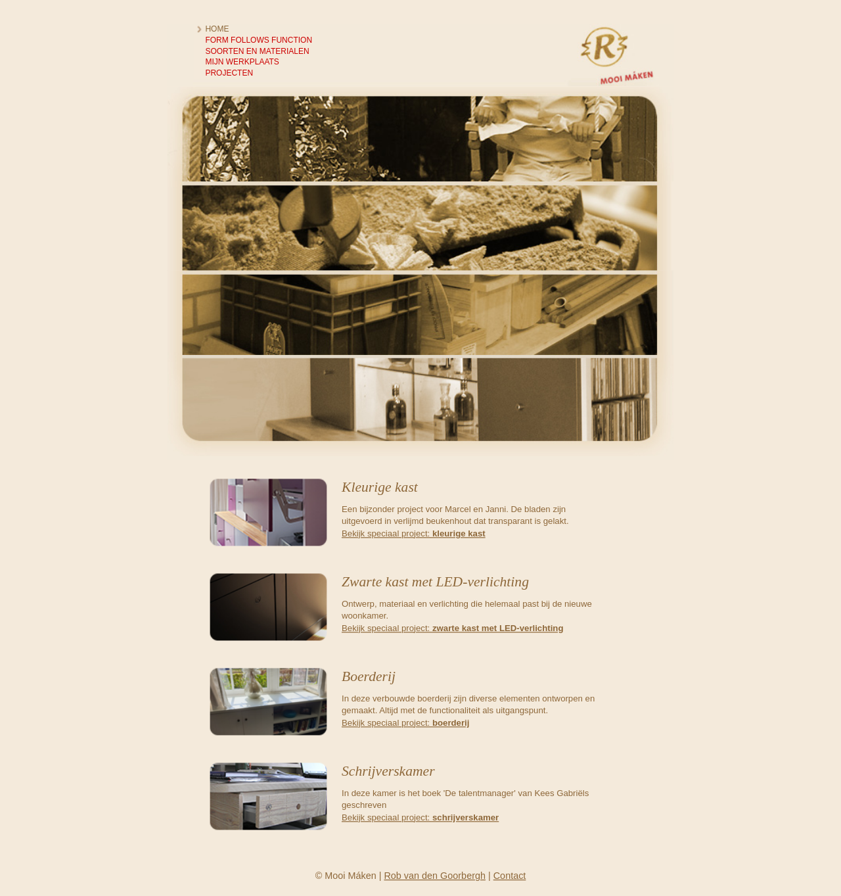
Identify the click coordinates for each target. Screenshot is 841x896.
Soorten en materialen (257, 51)
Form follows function (258, 39)
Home (217, 28)
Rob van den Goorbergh (435, 876)
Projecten (229, 72)
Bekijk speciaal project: (414, 532)
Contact (509, 876)
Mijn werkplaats (242, 62)
